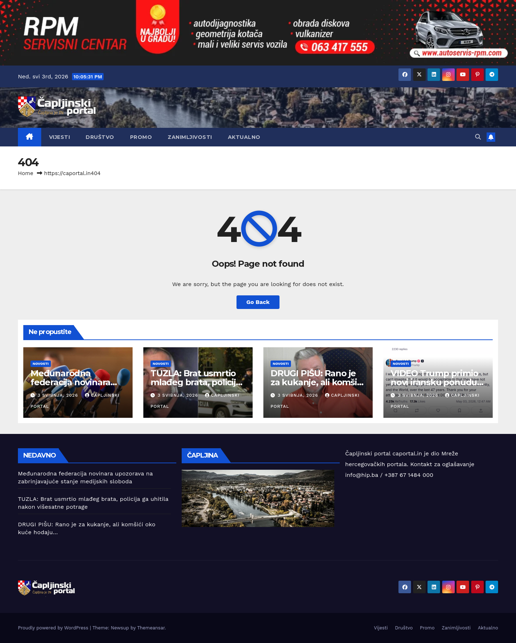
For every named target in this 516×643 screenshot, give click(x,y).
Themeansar (151, 627)
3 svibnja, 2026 (59, 395)
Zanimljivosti (190, 137)
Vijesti (59, 137)
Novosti (41, 364)
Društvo (100, 137)
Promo (141, 137)
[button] (478, 137)
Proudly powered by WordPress (54, 627)
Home (25, 173)
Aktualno (244, 137)
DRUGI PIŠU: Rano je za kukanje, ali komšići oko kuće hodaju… (317, 382)
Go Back (258, 302)
